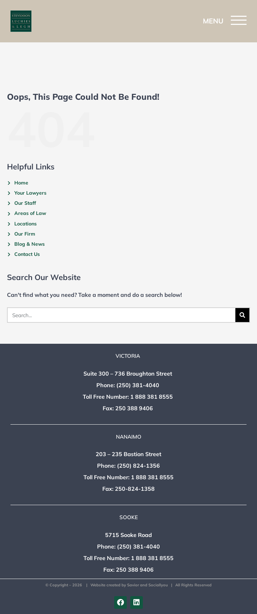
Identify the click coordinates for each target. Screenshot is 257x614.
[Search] (242, 315)
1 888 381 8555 (151, 396)
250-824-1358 (135, 488)
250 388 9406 (134, 408)
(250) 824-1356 (138, 465)
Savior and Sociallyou (147, 584)
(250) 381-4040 (137, 385)
